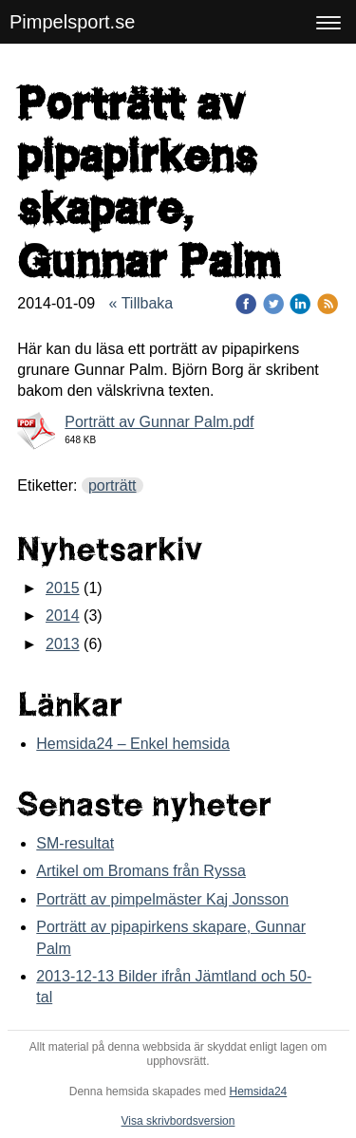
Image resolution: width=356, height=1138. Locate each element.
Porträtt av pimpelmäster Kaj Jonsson (162, 899)
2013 (63, 644)
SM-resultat (75, 843)
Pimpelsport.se (72, 21)
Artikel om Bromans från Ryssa (141, 871)
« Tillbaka (141, 303)
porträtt (112, 485)
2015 (63, 588)
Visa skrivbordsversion (178, 1121)
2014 (63, 615)
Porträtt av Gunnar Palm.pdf (159, 422)
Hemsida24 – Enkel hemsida (133, 744)
